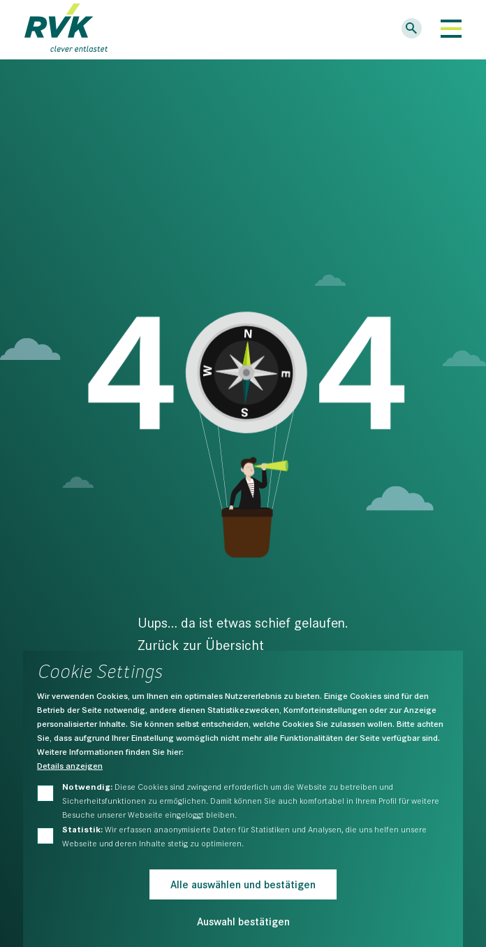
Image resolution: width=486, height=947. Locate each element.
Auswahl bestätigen (243, 920)
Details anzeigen (70, 765)
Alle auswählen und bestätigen (243, 883)
